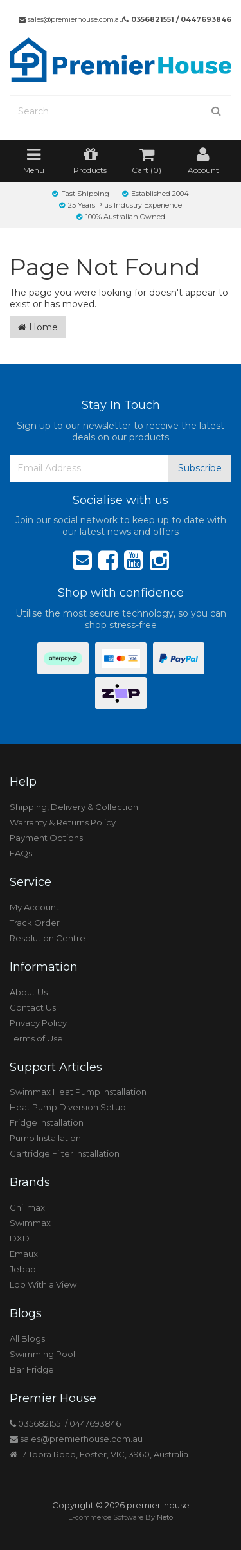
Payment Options (46, 838)
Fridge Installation (47, 1122)
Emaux (24, 1253)
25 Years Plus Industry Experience (120, 205)
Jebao (23, 1269)
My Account (34, 907)
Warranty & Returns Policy (63, 822)
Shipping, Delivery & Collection (74, 807)
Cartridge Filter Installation (65, 1153)
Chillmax (27, 1207)
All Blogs (27, 1338)
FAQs (21, 853)
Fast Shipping (80, 193)
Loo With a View (43, 1284)
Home (38, 327)
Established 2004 (155, 193)
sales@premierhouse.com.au (71, 19)
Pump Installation (45, 1138)
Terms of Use (36, 1038)
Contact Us (33, 1007)
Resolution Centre (47, 938)
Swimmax (30, 1223)
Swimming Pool (42, 1354)
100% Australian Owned (120, 216)
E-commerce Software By (120, 1517)
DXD (20, 1238)
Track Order (35, 922)
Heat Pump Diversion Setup (68, 1107)
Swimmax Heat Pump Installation (78, 1091)
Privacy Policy (38, 1023)
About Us (29, 992)
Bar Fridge (32, 1369)
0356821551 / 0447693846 (177, 19)
